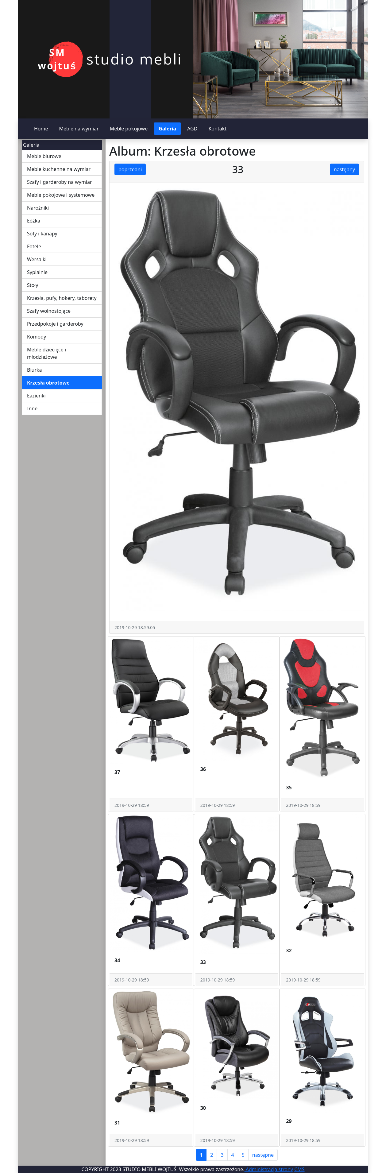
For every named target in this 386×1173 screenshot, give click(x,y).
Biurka (34, 369)
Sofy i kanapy (42, 233)
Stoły (32, 285)
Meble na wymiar (79, 128)
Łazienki (36, 395)
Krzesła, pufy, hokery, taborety (62, 298)
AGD (192, 128)
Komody (36, 336)
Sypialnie (37, 272)
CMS (299, 1169)
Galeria (167, 128)
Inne (32, 408)
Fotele (34, 246)
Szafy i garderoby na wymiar (59, 182)
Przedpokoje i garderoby (55, 323)
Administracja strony (269, 1169)
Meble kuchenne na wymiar (59, 169)
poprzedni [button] (130, 169)
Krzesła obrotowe (48, 382)
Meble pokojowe (129, 128)
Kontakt (217, 128)
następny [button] (344, 169)
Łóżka (33, 220)
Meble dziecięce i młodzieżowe (46, 353)
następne (263, 1155)
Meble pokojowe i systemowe (61, 195)
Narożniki (38, 207)
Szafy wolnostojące (49, 311)
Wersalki (37, 259)
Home (41, 128)
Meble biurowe (44, 156)
